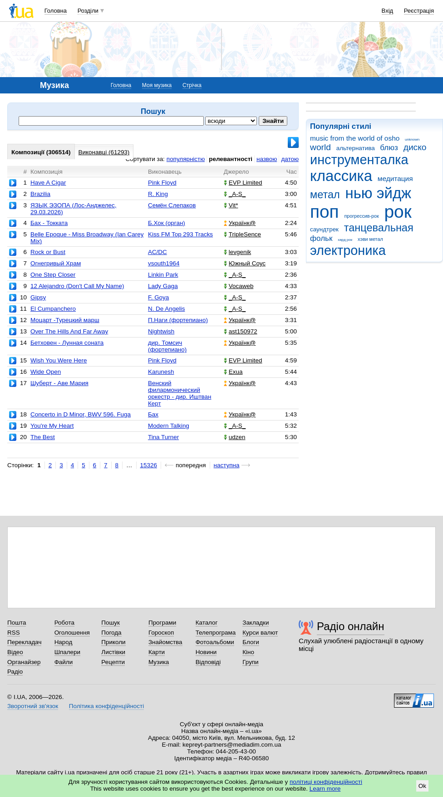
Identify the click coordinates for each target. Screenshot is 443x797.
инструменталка (359, 159)
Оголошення (72, 632)
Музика (158, 662)
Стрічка (192, 85)
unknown (412, 139)
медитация (395, 178)
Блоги (250, 642)
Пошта (16, 622)
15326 (148, 465)
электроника (348, 250)
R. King (158, 194)
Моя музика (157, 85)
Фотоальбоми (215, 642)
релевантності (230, 159)
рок (398, 211)
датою (290, 159)
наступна (227, 465)
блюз (389, 147)
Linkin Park (163, 274)
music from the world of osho (354, 138)
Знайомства (165, 642)
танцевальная (378, 228)
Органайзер (23, 662)
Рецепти (113, 662)
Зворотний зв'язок (32, 706)
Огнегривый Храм (55, 263)
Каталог (207, 622)
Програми (162, 622)
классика (341, 175)
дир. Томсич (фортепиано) (167, 346)
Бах (153, 414)
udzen (235, 437)
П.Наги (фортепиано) (178, 320)
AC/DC (157, 252)
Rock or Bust (47, 252)
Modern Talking (168, 425)
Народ (63, 642)
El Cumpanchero (53, 308)
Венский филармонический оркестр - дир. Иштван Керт (180, 393)
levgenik (237, 252)
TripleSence (242, 234)
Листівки (113, 652)
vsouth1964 (163, 263)
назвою (266, 159)
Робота (64, 622)
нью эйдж (378, 193)
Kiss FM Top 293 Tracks (180, 234)
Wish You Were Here (58, 360)
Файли (63, 662)
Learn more (325, 788)
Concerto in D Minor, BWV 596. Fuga (80, 414)
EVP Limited (243, 182)
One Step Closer (52, 274)
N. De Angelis (166, 308)
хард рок (345, 240)
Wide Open (45, 371)
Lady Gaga (163, 286)
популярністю (186, 159)
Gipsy (38, 297)
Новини (206, 652)
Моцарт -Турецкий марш (64, 320)
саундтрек (324, 229)
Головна (55, 10)
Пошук (110, 622)
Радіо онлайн (350, 626)
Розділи (88, 10)
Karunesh (161, 371)
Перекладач (24, 642)
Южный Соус (245, 263)
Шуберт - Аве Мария (59, 383)
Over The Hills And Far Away (69, 331)
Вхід (388, 10)
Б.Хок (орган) (166, 223)
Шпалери (67, 652)
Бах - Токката (49, 223)
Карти (156, 652)
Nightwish (161, 331)
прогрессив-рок (361, 216)
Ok (422, 785)
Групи (250, 662)
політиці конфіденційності (326, 781)
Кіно (248, 652)
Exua (233, 371)
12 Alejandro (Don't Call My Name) (77, 286)
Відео (15, 652)
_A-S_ (235, 194)
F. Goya (158, 297)
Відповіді (208, 662)
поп (324, 211)
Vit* (231, 205)
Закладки (255, 622)
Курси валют (260, 632)
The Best (42, 437)
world (320, 147)
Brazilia (40, 194)
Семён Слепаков (172, 205)
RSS (13, 632)
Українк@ (240, 223)
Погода (111, 632)
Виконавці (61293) (104, 152)
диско (415, 147)
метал (325, 194)
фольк (321, 238)
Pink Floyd (162, 182)
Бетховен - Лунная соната (66, 342)
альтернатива (355, 148)
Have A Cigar (48, 182)
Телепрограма (216, 632)
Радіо (15, 671)
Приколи (113, 642)
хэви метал (370, 239)
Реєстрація (419, 10)
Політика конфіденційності (106, 706)
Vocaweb (239, 286)
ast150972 (240, 331)
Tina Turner (163, 437)
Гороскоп (161, 632)
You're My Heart (52, 425)
